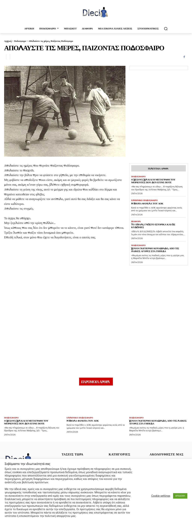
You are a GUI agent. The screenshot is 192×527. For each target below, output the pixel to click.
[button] (165, 28)
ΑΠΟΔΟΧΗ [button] (180, 496)
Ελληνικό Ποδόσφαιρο (144, 200)
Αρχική (7, 41)
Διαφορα (136, 221)
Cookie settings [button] (160, 495)
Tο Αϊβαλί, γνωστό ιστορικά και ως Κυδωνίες (153, 226)
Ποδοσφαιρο (20, 41)
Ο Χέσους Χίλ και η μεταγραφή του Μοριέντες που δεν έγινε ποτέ (153, 181)
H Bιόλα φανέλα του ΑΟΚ (147, 203)
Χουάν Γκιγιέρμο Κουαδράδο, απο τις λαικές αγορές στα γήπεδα (155, 250)
